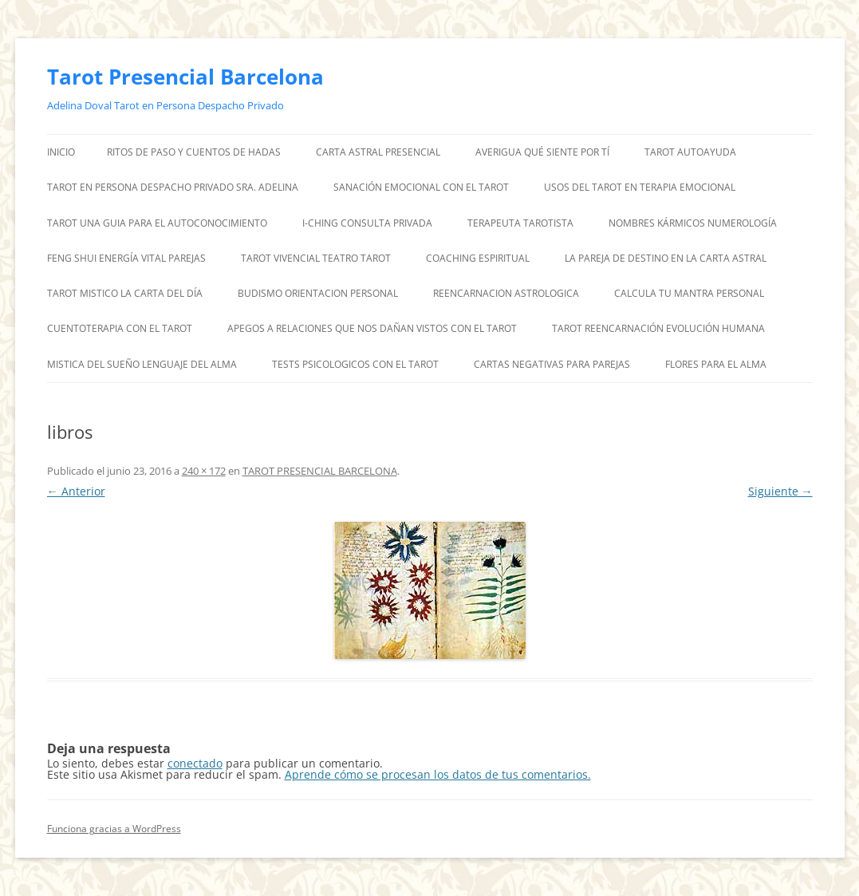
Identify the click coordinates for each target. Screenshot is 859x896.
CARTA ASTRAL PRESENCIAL (378, 152)
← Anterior (76, 491)
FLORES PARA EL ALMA (715, 364)
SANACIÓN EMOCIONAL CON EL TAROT (421, 187)
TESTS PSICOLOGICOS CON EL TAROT (355, 364)
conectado (195, 763)
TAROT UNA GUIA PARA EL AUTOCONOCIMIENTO (157, 223)
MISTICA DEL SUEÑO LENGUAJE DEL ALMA (142, 364)
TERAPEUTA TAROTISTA (520, 223)
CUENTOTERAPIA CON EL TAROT (119, 328)
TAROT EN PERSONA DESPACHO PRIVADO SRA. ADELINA (172, 187)
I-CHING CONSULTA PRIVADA (367, 223)
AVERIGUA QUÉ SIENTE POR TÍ (542, 152)
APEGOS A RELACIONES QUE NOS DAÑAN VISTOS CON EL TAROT (372, 328)
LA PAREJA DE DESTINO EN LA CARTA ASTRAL (665, 258)
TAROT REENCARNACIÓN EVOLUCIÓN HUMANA (658, 328)
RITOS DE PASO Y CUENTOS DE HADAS (194, 152)
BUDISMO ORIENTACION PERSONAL (318, 293)
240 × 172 (204, 471)
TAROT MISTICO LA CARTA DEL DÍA (125, 293)
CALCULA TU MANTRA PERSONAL (689, 293)
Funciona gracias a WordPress (114, 828)
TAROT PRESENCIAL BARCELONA (319, 471)
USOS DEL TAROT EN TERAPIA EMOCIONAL (639, 187)
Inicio (61, 152)
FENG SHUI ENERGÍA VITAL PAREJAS (126, 258)
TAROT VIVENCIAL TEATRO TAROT (316, 258)
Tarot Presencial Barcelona (185, 76)
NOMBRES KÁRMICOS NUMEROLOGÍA (693, 223)
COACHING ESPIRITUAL (478, 258)
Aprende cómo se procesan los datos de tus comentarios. (438, 774)
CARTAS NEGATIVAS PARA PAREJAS (552, 364)
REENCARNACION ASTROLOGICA (506, 293)
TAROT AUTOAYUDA (690, 152)
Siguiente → (780, 491)
